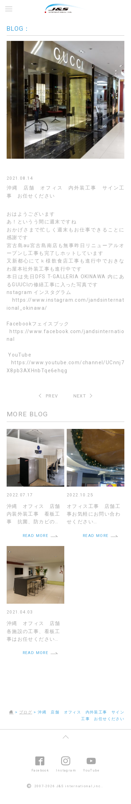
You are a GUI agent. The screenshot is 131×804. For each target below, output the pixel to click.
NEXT (79, 396)
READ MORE (36, 535)
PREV (52, 396)
